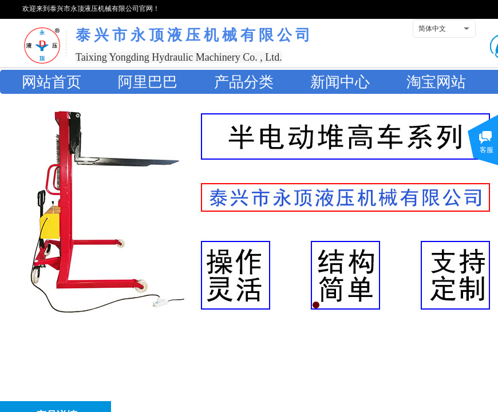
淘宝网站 (436, 82)
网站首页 (51, 82)
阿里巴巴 (147, 82)
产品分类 (244, 82)
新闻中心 (340, 82)
